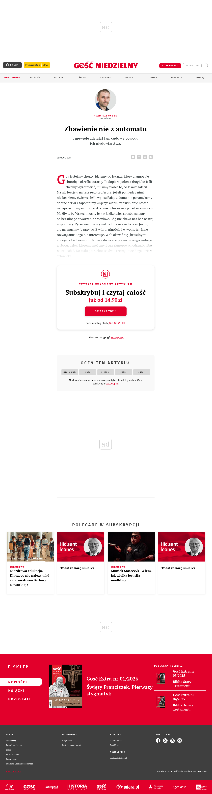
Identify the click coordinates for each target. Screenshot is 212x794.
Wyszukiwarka (206, 65)
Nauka (129, 77)
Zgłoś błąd (13, 771)
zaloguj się (192, 66)
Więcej (200, 77)
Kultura (105, 77)
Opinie (153, 77)
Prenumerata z (37, 65)
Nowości (16, 682)
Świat (82, 77)
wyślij (152, 156)
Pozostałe (16, 699)
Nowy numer (11, 77)
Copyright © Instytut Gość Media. (170, 771)
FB (140, 156)
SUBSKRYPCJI (117, 323)
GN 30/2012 (106, 118)
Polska (59, 77)
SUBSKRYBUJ (170, 66)
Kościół (35, 77)
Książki (16, 690)
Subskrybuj (105, 311)
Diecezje (176, 77)
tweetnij (146, 156)
